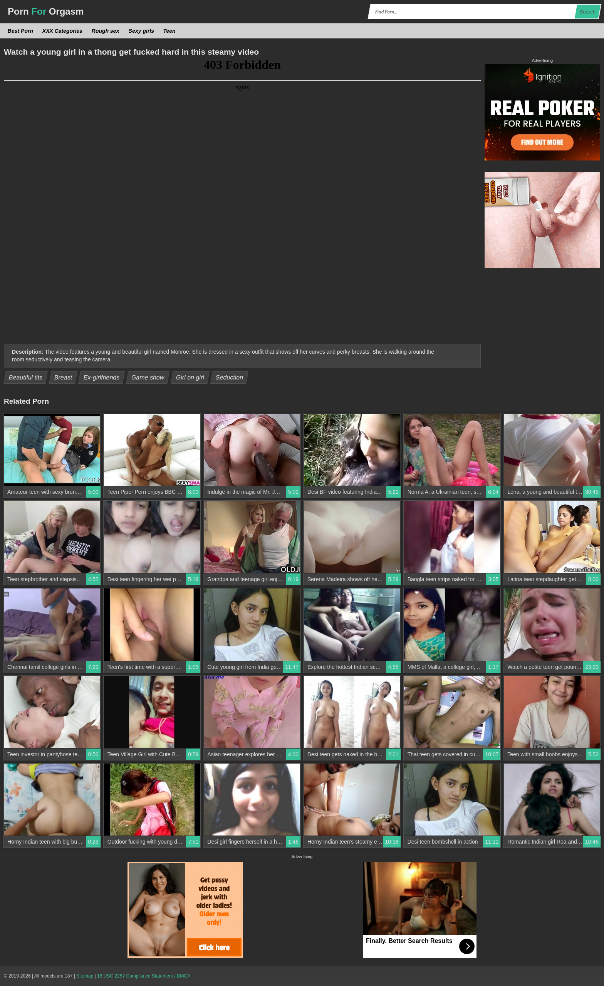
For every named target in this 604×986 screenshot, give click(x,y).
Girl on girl (190, 377)
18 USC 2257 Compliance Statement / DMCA (143, 976)
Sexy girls (141, 31)
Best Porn (20, 31)
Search (587, 12)
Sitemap (84, 976)
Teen (169, 31)
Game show (148, 377)
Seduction (229, 377)
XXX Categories (62, 31)
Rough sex (105, 31)
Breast (63, 377)
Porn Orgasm (46, 11)
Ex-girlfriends (101, 377)
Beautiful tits (25, 377)
